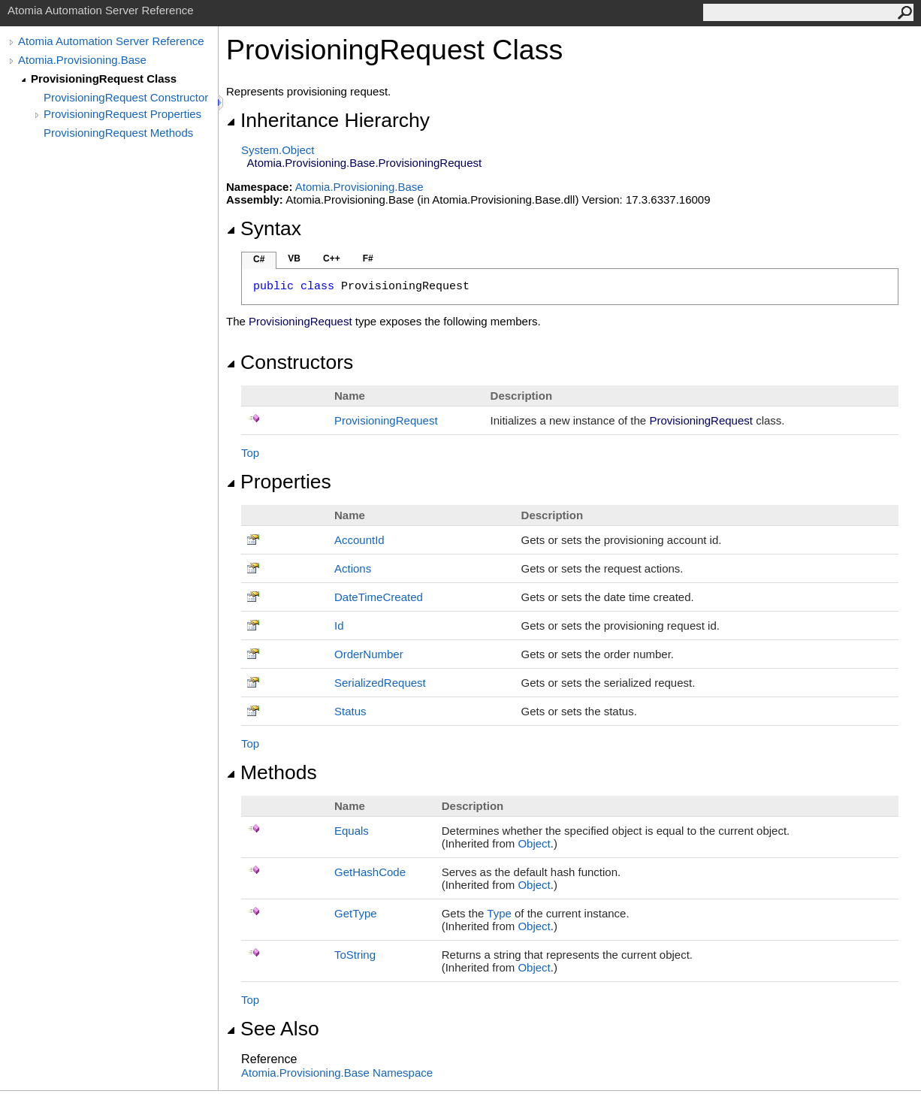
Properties (278, 481)
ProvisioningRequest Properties (122, 113)
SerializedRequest (380, 682)
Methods (271, 772)
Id (339, 625)
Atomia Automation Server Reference (111, 41)
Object (534, 843)
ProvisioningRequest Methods (118, 132)
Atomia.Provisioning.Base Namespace (337, 1072)
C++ (331, 258)
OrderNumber (368, 654)
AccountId (359, 539)
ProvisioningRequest (386, 420)
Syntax (263, 228)
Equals (351, 830)
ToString (355, 954)
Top (250, 452)
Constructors (289, 362)
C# (258, 259)
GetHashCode (370, 872)
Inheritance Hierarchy (328, 120)
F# (368, 258)
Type (499, 913)
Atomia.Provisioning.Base (82, 59)
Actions (352, 568)
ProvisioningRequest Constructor (126, 97)
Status (350, 711)
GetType (355, 913)
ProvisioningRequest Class (104, 78)
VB (294, 258)
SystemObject (278, 150)
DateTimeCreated (378, 597)
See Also (272, 1028)
